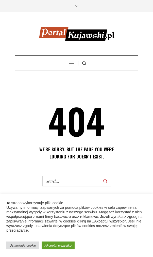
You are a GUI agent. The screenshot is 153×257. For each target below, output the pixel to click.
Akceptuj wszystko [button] (58, 245)
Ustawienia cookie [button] (22, 245)
